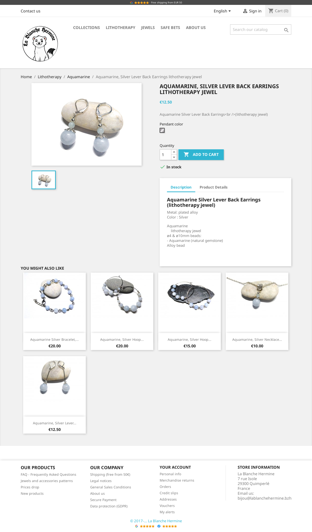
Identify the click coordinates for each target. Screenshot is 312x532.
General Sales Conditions (110, 487)
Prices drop (30, 487)
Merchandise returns (177, 480)
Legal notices (101, 480)
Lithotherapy (120, 27)
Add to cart (201, 155)
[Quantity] (165, 154)
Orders (165, 486)
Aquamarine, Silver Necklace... (257, 339)
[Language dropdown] (223, 11)
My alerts (167, 512)
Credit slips (169, 493)
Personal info (170, 474)
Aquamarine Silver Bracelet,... (54, 339)
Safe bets (170, 27)
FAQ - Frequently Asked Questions (48, 474)
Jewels (148, 27)
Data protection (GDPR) (108, 506)
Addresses (168, 499)
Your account (175, 467)
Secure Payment (103, 499)
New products (32, 493)
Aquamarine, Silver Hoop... (122, 339)
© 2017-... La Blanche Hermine (156, 520)
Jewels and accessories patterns (47, 480)
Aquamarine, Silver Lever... (54, 423)
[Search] (260, 29)
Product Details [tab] (214, 187)
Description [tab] (181, 187)
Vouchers (167, 505)
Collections (86, 27)
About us (196, 27)
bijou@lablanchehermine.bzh (265, 498)
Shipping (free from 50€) (110, 474)
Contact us (30, 11)
